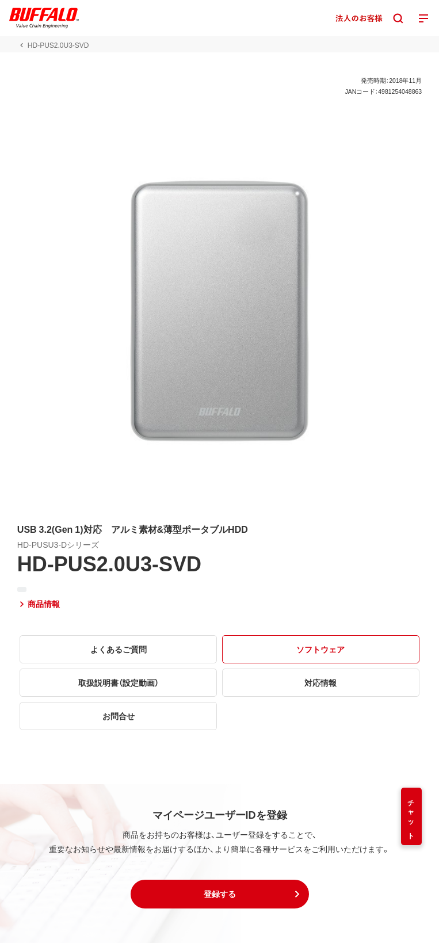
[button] (220, 894)
